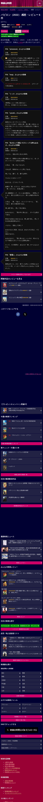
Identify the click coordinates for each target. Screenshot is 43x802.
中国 (3, 687)
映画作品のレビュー (11, 770)
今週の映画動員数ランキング (9, 443)
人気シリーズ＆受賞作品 (12, 768)
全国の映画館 (9, 781)
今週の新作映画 (9, 764)
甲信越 (3, 683)
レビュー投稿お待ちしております (21, 274)
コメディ (29, 24)
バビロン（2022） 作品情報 (10, 741)
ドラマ (23, 24)
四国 (23, 687)
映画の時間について (21, 736)
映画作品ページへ (7, 744)
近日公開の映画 (9, 766)
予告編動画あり (6, 26)
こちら (20, 42)
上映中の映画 (9, 762)
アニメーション (26, 704)
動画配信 (24, 31)
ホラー (24, 711)
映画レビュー (21, 616)
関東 (23, 673)
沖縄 (23, 691)
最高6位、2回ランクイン (8, 24)
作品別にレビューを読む (12, 772)
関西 (3, 676)
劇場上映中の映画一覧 (21, 474)
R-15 (18, 24)
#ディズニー (34, 625)
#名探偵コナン (24, 625)
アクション (5, 704)
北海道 (3, 680)
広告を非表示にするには (33, 374)
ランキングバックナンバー (13, 793)
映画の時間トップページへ (9, 748)
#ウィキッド (14, 625)
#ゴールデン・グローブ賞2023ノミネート (13, 34)
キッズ (24, 708)
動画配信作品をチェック (21, 506)
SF (2, 708)
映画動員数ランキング (12, 791)
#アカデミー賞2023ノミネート (10, 36)
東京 (3, 673)
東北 (23, 680)
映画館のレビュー (10, 782)
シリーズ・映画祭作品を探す (21, 629)
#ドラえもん (4, 625)
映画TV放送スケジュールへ (21, 660)
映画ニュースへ (20, 563)
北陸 (23, 683)
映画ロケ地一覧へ (21, 720)
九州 (3, 691)
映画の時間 (4, 9)
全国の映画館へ (20, 696)
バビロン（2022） (23, 9)
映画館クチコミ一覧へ (21, 716)
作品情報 (12, 9)
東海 (23, 676)
